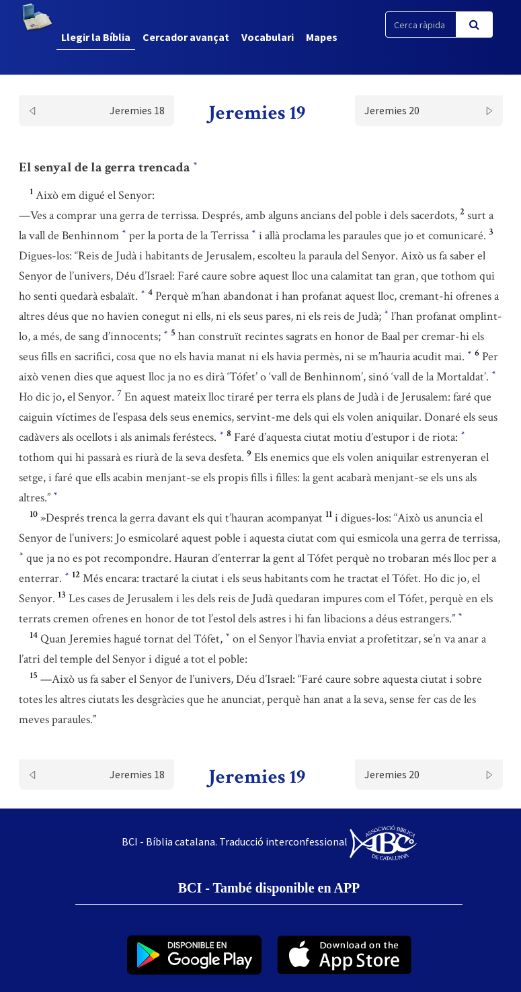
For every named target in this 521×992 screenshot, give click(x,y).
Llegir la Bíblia (95, 37)
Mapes (321, 37)
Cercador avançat (186, 37)
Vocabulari (267, 37)
